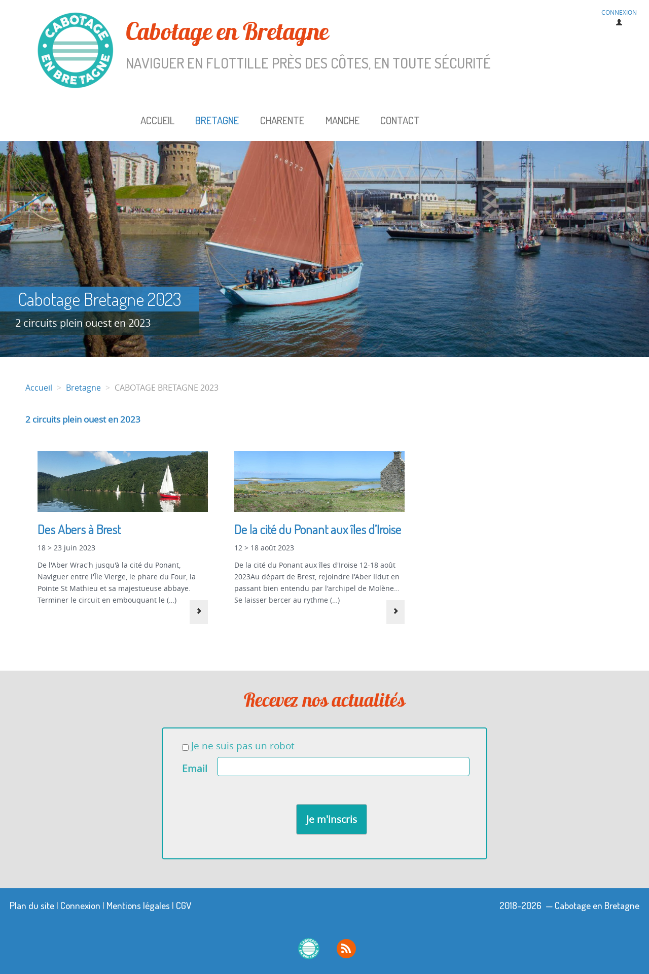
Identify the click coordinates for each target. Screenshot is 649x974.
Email (194, 768)
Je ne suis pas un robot (238, 746)
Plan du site (32, 905)
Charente (282, 120)
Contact (400, 120)
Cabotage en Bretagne (283, 45)
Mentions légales (138, 905)
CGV (184, 905)
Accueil (157, 120)
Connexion (80, 905)
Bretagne (217, 120)
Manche (342, 120)
